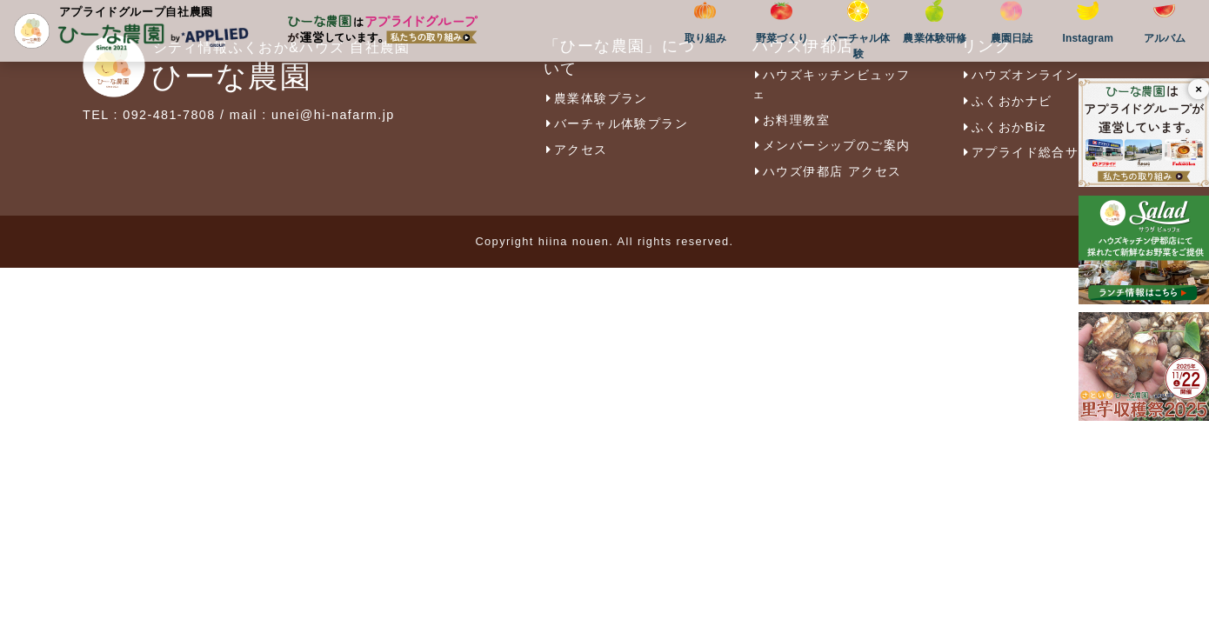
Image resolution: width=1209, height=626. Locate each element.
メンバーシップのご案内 (831, 145)
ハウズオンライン (1020, 75)
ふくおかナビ (1006, 101)
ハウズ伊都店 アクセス (826, 171)
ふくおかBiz (1003, 127)
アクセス (576, 149)
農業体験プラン (596, 98)
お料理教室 (791, 120)
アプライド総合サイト (1033, 152)
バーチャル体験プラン (616, 123)
